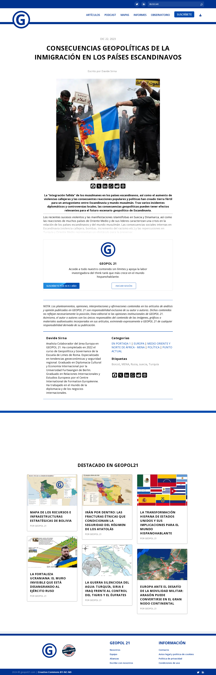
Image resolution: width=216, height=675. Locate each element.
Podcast (110, 14)
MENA (125, 363)
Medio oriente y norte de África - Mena (141, 344)
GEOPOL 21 (40, 525)
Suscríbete (184, 14)
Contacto (164, 649)
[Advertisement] (108, 435)
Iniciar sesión (124, 285)
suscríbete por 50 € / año (61, 285)
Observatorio (160, 14)
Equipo (113, 653)
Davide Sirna (109, 70)
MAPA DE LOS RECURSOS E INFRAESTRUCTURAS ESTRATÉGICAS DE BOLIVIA (51, 516)
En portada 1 (121, 343)
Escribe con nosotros (121, 662)
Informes (140, 14)
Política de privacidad (170, 657)
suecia (143, 363)
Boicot (116, 363)
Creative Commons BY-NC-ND (55, 671)
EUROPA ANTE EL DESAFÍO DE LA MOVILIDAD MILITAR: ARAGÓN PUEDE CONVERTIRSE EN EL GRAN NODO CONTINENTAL (161, 594)
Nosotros (115, 649)
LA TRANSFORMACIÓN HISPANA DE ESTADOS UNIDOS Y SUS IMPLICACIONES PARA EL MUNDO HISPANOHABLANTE (159, 522)
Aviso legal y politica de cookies (176, 653)
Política (153, 346)
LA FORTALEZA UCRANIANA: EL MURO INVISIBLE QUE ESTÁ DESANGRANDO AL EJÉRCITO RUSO (48, 581)
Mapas (124, 14)
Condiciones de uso (169, 662)
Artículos (93, 14)
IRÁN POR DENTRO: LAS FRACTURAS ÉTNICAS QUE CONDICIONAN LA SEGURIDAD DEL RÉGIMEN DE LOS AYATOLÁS (105, 520)
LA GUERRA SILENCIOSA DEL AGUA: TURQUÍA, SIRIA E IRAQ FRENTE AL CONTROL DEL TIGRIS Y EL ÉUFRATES (107, 588)
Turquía (154, 363)
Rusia (134, 363)
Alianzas (114, 657)
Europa (139, 343)
